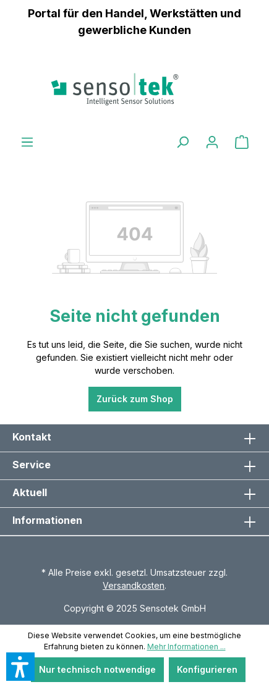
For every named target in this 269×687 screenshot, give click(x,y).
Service (31, 464)
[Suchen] (182, 142)
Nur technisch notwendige (97, 669)
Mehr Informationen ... (186, 646)
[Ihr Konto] (212, 142)
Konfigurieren (207, 669)
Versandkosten (133, 585)
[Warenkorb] (242, 142)
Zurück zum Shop (134, 399)
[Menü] (27, 142)
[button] (20, 666)
